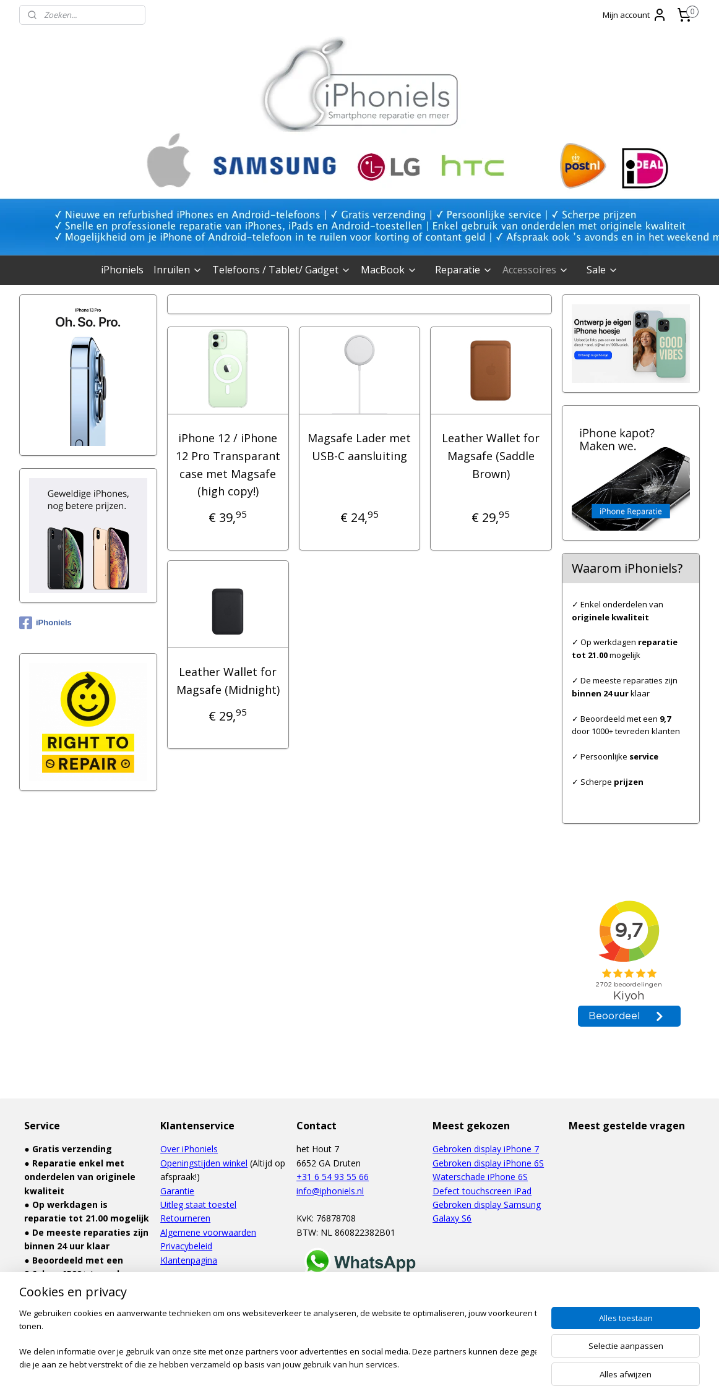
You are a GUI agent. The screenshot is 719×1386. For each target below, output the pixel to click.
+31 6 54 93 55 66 (332, 1177)
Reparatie (464, 269)
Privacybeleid (186, 1246)
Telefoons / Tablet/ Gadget (281, 269)
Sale (602, 269)
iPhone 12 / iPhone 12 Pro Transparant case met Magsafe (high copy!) (228, 464)
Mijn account (635, 14)
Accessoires (535, 269)
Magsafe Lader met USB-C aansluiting (359, 446)
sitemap (304, 1363)
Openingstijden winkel (204, 1163)
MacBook (389, 269)
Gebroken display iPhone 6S (488, 1163)
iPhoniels (122, 269)
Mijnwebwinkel (486, 1363)
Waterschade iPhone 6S (480, 1177)
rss (330, 1363)
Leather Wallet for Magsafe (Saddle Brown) (491, 455)
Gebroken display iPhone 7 (486, 1149)
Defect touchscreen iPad (482, 1191)
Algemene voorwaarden (208, 1232)
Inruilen (177, 269)
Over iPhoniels (189, 1149)
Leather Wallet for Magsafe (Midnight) (228, 680)
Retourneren (185, 1218)
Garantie (177, 1191)
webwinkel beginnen (378, 1363)
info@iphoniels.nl (330, 1191)
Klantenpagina (188, 1260)
